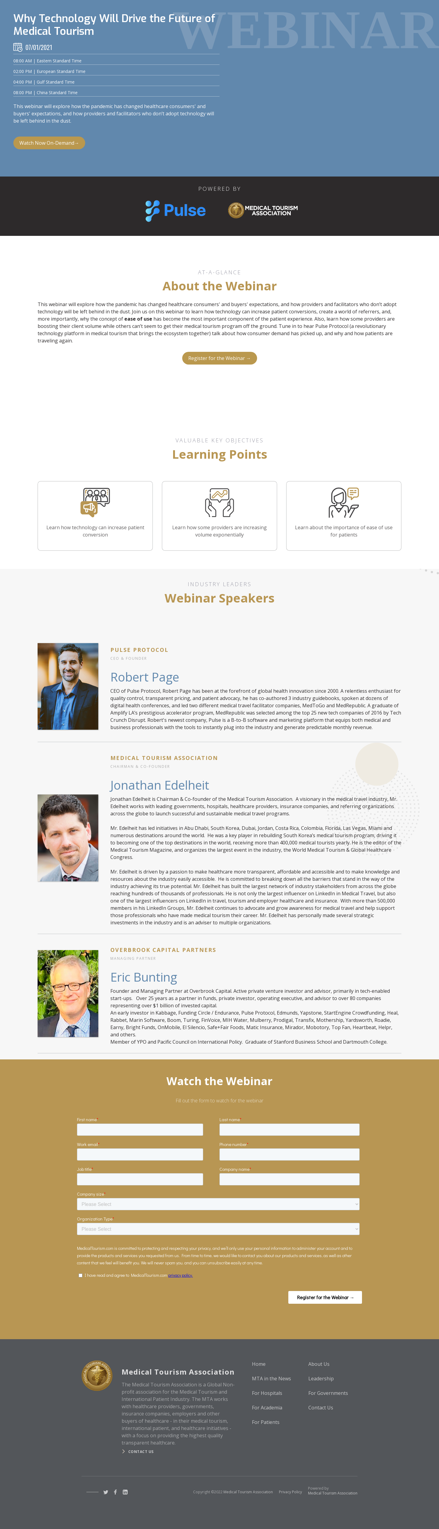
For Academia (267, 1407)
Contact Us (320, 1407)
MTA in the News (271, 1378)
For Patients (266, 1422)
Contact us (141, 1451)
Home (259, 1364)
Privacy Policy (290, 1491)
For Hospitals (267, 1393)
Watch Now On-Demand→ (49, 143)
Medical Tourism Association (248, 1491)
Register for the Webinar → (219, 358)
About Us (319, 1364)
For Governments (328, 1393)
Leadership (321, 1378)
